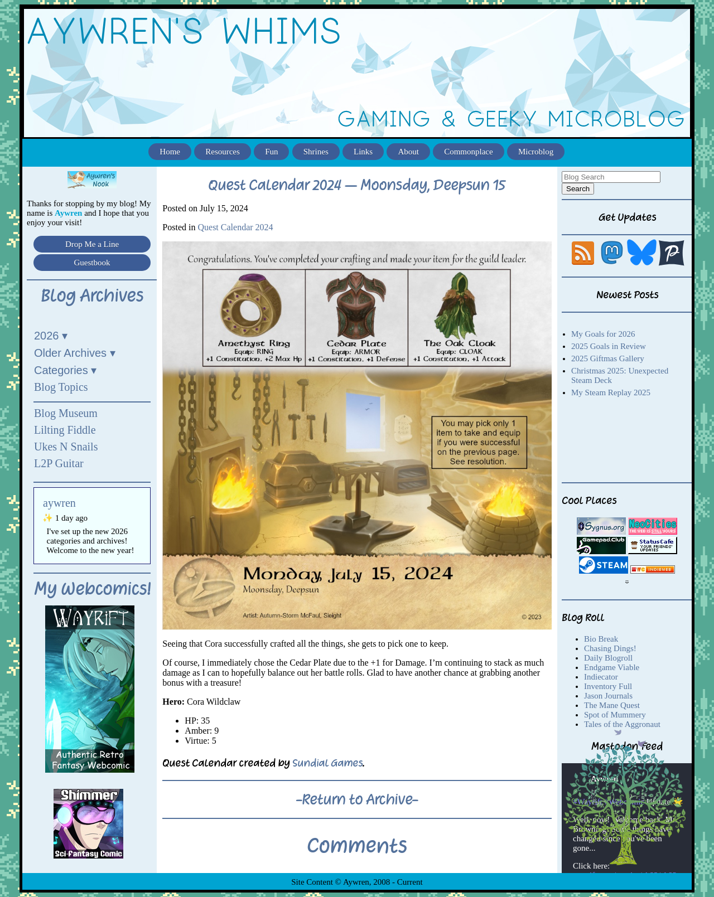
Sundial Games (327, 763)
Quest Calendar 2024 (235, 227)
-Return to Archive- (357, 799)
